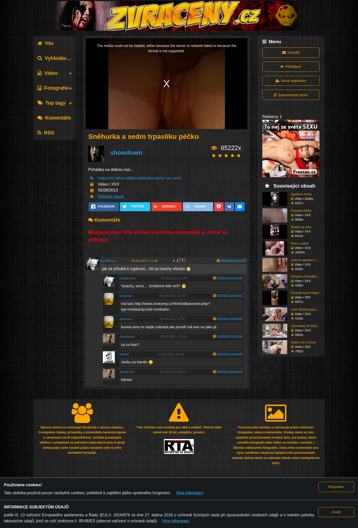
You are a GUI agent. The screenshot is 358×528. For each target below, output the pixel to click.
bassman (126, 296)
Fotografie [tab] (53, 88)
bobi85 (124, 354)
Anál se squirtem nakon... (307, 260)
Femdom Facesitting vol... (308, 276)
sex (169, 178)
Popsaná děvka (301, 210)
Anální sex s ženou (303, 342)
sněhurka (145, 178)
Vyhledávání (56, 58)
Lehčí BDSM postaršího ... (308, 309)
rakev (120, 178)
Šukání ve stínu (301, 227)
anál (177, 178)
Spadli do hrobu (301, 194)
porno (160, 178)
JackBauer (127, 336)
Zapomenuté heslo (291, 95)
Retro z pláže (300, 243)
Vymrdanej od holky (304, 326)
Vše (46, 43)
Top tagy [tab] (52, 103)
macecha (106, 178)
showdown (126, 152)
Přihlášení (290, 67)
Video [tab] (48, 73)
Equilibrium (108, 261)
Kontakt (291, 52)
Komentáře (54, 118)
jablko (131, 178)
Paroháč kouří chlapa (305, 293)
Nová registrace (291, 81)
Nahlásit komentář (233, 260)
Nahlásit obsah (111, 196)
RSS (46, 132)
